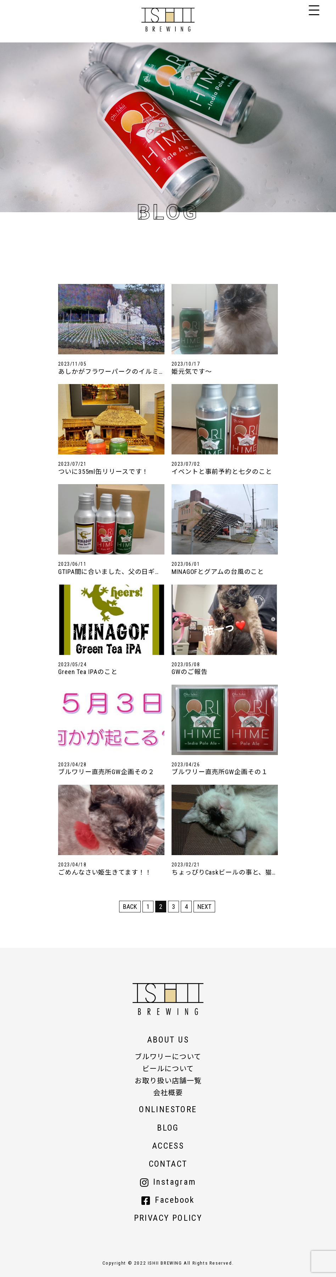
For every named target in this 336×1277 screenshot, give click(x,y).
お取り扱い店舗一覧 (168, 1080)
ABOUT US (168, 1040)
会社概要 (168, 1093)
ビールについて (168, 1068)
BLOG (168, 1128)
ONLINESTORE (168, 1109)
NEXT (204, 906)
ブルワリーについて (168, 1056)
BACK (130, 906)
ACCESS (168, 1146)
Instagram (168, 1182)
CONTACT (168, 1164)
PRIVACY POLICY (168, 1218)
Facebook (168, 1200)
